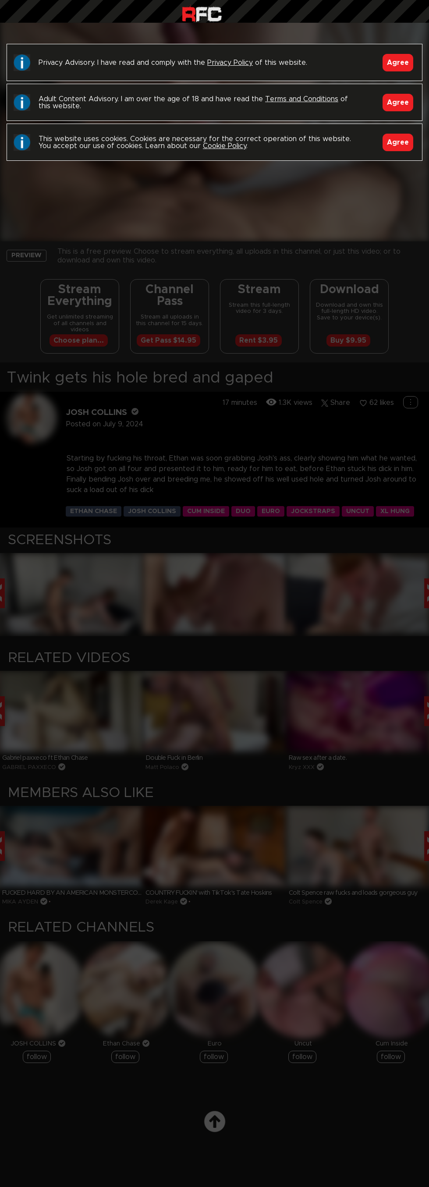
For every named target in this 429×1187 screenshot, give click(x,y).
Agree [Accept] (398, 62)
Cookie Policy (224, 145)
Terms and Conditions (301, 99)
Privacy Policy (230, 62)
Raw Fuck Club (202, 13)
